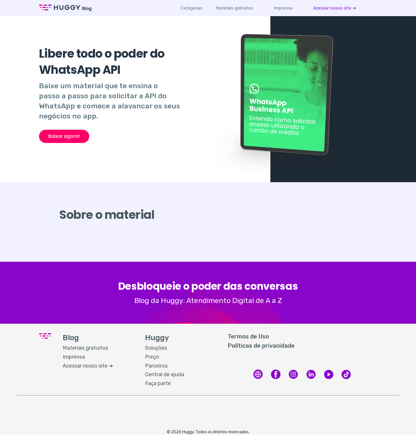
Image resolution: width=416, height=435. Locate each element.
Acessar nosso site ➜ (334, 8)
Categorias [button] (192, 8)
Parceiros (156, 366)
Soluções (156, 348)
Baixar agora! (64, 136)
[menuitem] (234, 8)
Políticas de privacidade (261, 345)
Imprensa (283, 8)
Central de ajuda (164, 374)
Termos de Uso (248, 336)
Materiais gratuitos (234, 8)
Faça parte (158, 383)
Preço (152, 357)
